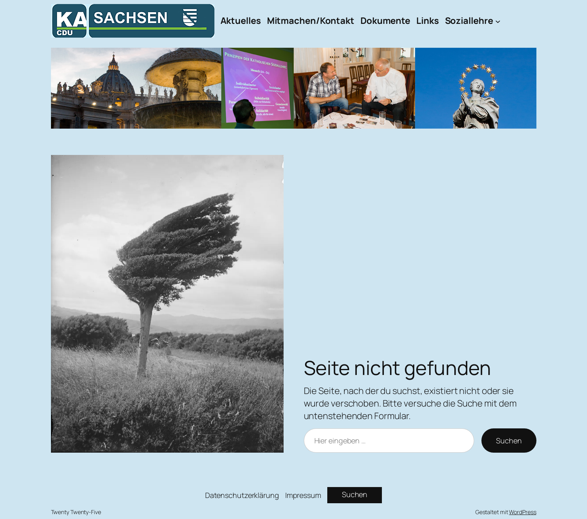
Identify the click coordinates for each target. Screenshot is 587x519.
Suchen (508, 440)
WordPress (522, 512)
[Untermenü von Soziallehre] (497, 20)
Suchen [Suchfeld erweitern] (354, 494)
